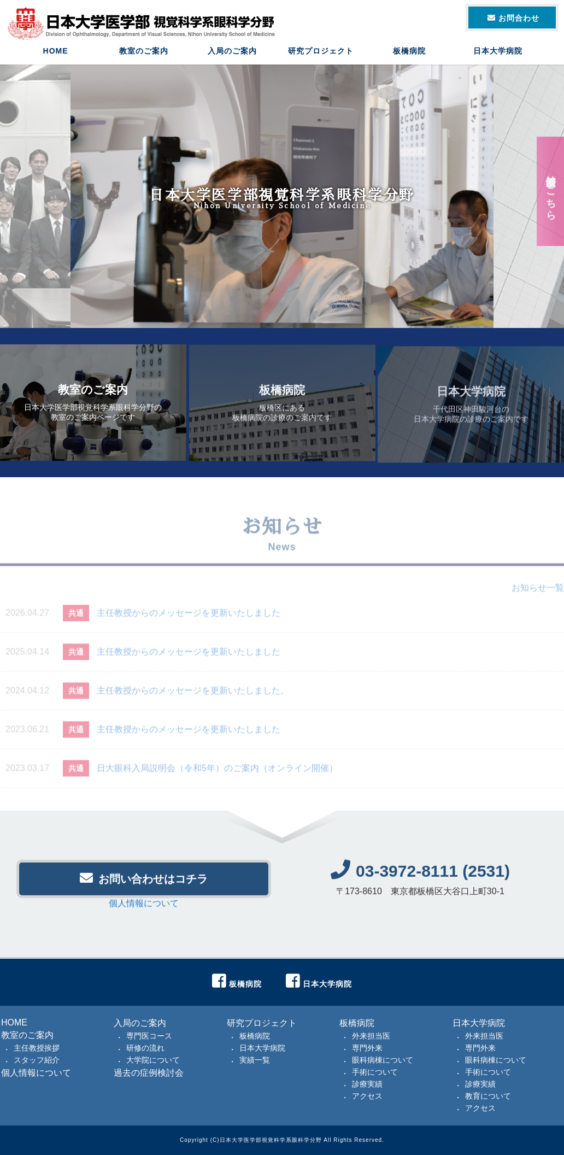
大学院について (153, 1060)
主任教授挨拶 (37, 1047)
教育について (488, 1096)
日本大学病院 (497, 52)
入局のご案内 (232, 52)
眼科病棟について (382, 1060)
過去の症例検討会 (149, 1072)
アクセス (367, 1096)
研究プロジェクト (321, 52)
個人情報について (144, 908)
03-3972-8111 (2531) (420, 876)
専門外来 (367, 1047)
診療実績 (367, 1084)
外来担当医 (371, 1035)
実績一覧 (254, 1060)
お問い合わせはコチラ (144, 883)
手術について (375, 1072)
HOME (55, 52)
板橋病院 (409, 52)
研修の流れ (145, 1047)
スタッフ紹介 (37, 1060)
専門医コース (149, 1035)
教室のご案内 (143, 52)
